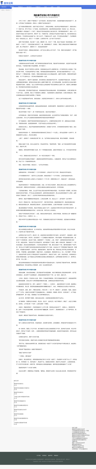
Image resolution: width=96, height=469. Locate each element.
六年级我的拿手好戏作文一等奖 (80, 430)
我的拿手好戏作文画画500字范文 (81, 435)
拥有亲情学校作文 (77, 444)
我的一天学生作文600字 (78, 443)
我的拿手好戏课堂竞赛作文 (79, 433)
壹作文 (3, 10)
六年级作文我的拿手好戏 (20, 422)
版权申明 (50, 455)
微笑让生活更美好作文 (78, 447)
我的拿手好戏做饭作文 (20, 401)
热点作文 (29, 7)
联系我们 (44, 455)
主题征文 (38, 7)
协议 (45, 7)
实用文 (12, 7)
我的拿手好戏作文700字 (78, 436)
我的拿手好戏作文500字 (20, 409)
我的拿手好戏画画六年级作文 (21, 388)
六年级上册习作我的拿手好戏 (21, 396)
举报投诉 (56, 455)
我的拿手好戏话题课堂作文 (21, 418)
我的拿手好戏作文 (18, 383)
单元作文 (4, 7)
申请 (58, 7)
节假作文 (20, 7)
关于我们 (39, 455)
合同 (52, 7)
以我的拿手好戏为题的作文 (79, 439)
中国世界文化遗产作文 (78, 446)
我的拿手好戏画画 (18, 414)
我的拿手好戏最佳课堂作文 (21, 405)
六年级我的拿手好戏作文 (78, 432)
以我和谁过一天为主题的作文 (80, 449)
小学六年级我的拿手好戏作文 (80, 438)
